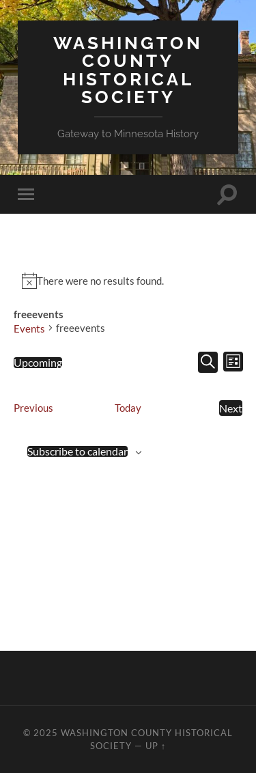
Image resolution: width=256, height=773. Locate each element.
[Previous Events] (33, 408)
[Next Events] (230, 408)
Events (29, 328)
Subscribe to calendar (77, 451)
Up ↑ (155, 745)
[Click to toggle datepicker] (38, 362)
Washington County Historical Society (128, 69)
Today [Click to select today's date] (128, 408)
